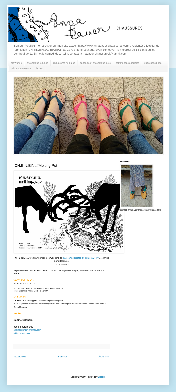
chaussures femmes (37, 63)
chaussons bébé (153, 63)
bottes (39, 68)
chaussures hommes (64, 63)
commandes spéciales (127, 63)
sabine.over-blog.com (22, 333)
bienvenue (16, 63)
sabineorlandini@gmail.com (27, 330)
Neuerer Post (20, 357)
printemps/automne (21, 68)
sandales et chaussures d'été (95, 63)
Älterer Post (103, 357)
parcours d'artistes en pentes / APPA (81, 258)
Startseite (62, 357)
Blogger (101, 377)
